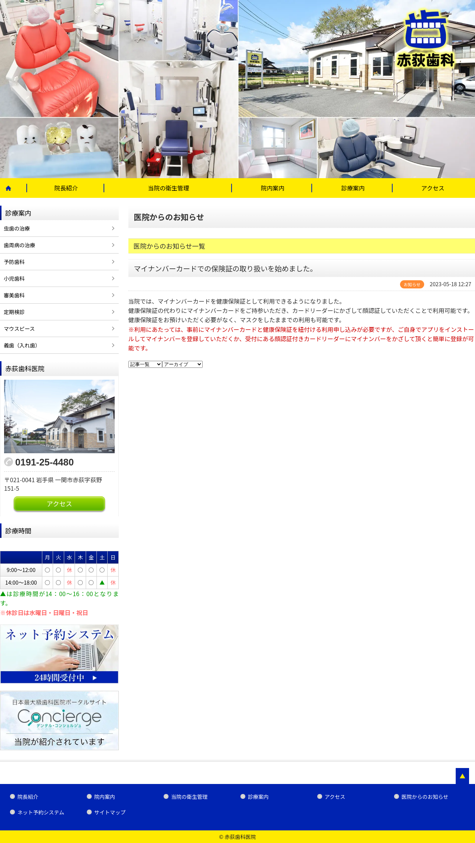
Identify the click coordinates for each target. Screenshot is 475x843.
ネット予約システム (40, 812)
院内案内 (272, 188)
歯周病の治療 (19, 245)
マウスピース (19, 328)
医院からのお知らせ (425, 796)
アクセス (433, 188)
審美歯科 (14, 295)
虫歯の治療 (17, 228)
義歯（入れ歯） (22, 345)
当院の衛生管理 (168, 188)
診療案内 (352, 188)
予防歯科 (14, 261)
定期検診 (14, 312)
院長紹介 (66, 188)
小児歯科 (14, 278)
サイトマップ (109, 812)
